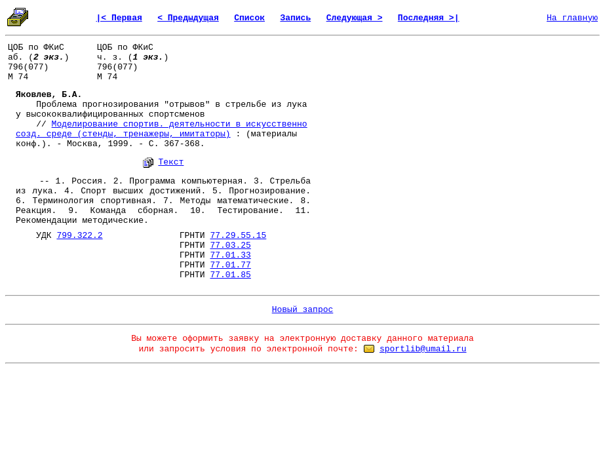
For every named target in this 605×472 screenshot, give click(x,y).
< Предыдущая (188, 18)
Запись (295, 18)
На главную (572, 18)
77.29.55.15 (238, 236)
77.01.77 (230, 265)
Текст (171, 162)
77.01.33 (230, 255)
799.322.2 (79, 236)
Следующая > (354, 18)
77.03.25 (230, 245)
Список (249, 18)
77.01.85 (230, 275)
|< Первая (119, 18)
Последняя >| (428, 18)
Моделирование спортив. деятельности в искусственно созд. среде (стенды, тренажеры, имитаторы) (161, 129)
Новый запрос (303, 310)
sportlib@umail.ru (423, 349)
